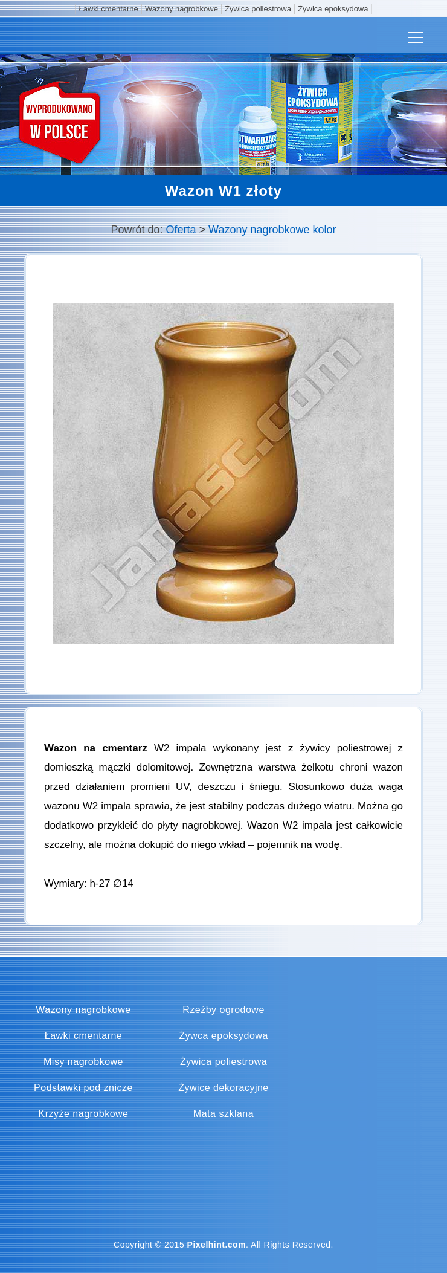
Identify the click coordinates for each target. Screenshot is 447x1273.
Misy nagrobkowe (83, 1062)
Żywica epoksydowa (333, 8)
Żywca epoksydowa (223, 1036)
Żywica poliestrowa (258, 8)
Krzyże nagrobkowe (83, 1114)
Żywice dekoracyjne (223, 1088)
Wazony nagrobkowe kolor (272, 230)
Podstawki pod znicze (83, 1088)
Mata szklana (223, 1114)
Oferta (181, 230)
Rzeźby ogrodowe (223, 1010)
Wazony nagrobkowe (181, 8)
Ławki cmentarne (108, 8)
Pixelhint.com (216, 1244)
